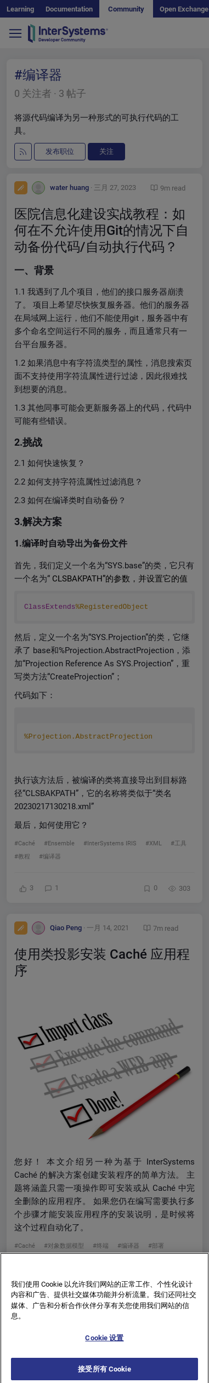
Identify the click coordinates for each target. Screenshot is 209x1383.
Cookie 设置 (104, 1343)
